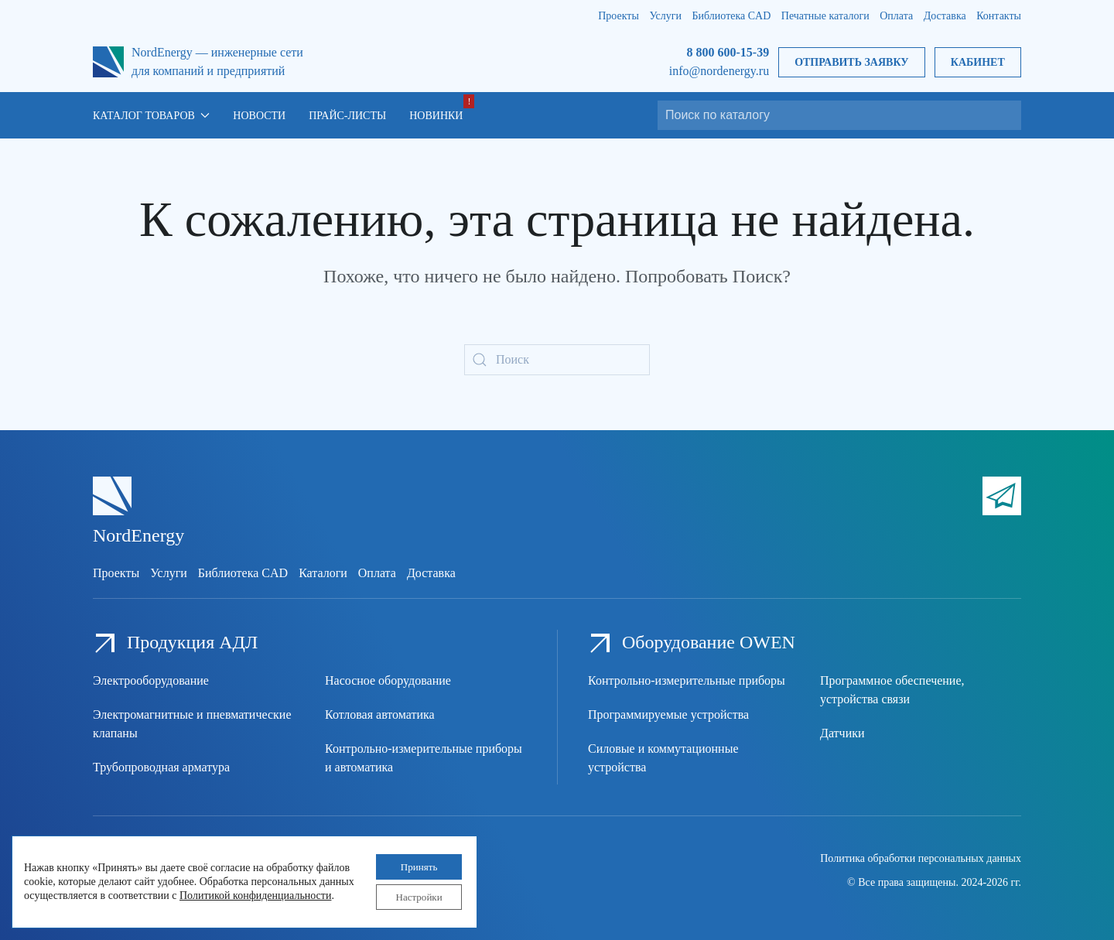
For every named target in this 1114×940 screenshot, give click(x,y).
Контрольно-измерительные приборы (686, 680)
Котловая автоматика (380, 714)
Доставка (945, 16)
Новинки (436, 115)
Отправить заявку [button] (851, 62)
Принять (413, 863)
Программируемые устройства (668, 714)
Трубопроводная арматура (161, 767)
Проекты (618, 16)
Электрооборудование (151, 680)
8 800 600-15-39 (727, 52)
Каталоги (323, 572)
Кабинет (978, 62)
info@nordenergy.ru (719, 70)
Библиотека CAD (731, 16)
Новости (259, 115)
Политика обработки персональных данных (920, 858)
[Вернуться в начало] (108, 61)
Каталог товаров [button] (151, 115)
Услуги (665, 16)
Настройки (413, 895)
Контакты (998, 16)
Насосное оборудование (388, 680)
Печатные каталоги (825, 16)
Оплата (896, 16)
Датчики (842, 733)
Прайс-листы (347, 115)
